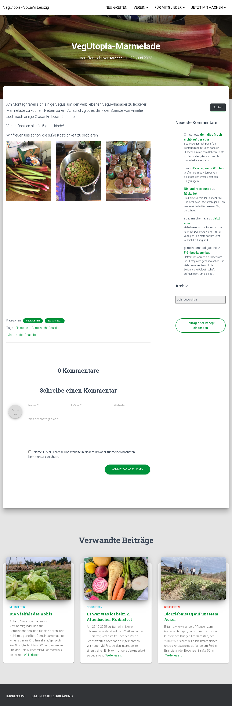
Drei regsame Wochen (208, 168)
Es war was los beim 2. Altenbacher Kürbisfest (109, 616)
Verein (141, 7)
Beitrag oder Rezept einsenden (200, 325)
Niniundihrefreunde (197, 188)
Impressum (16, 696)
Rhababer (31, 334)
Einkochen (22, 328)
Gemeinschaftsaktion (46, 328)
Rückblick (190, 193)
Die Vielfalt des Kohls (31, 613)
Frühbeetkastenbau (197, 252)
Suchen (218, 107)
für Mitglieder (170, 7)
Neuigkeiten (116, 7)
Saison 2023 (55, 321)
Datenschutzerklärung (57, 696)
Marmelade (14, 334)
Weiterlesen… (32, 654)
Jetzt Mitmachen (208, 7)
